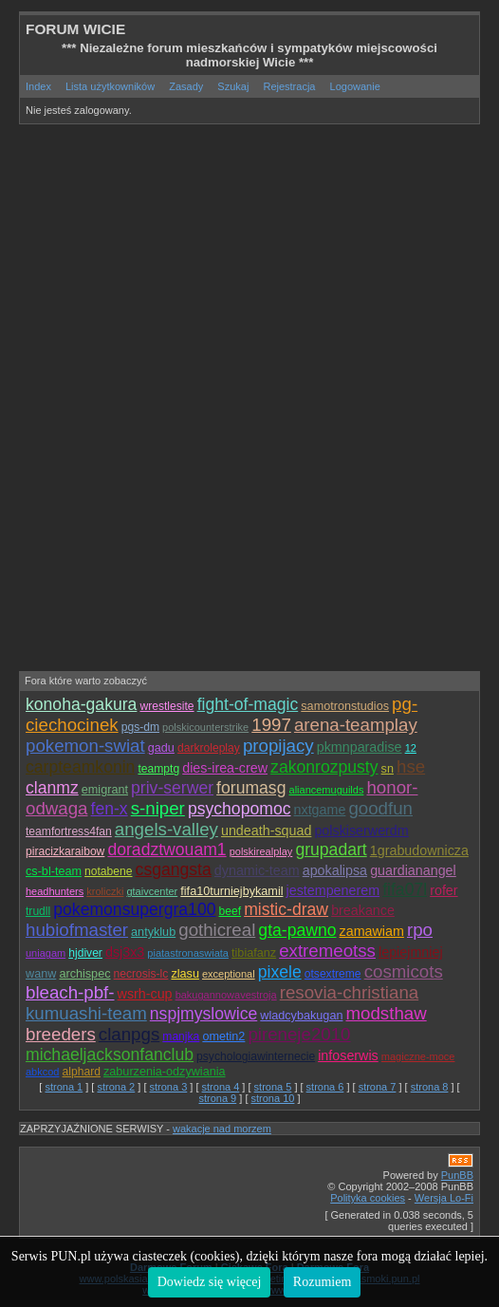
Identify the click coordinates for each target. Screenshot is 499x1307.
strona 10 (273, 1098)
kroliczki (104, 891)
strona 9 (217, 1098)
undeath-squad (266, 830)
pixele (280, 971)
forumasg (251, 787)
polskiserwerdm (361, 830)
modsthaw (386, 1013)
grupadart (330, 849)
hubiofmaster (77, 930)
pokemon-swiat (85, 746)
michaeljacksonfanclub (110, 1054)
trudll (38, 911)
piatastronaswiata (188, 953)
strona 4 (221, 1086)
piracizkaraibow (65, 851)
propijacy (278, 746)
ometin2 (223, 1036)
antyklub (153, 932)
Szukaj (233, 86)
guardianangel (413, 870)
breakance (363, 910)
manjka (180, 1036)
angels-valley (166, 829)
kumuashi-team (86, 1013)
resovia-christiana (349, 992)
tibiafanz (253, 953)
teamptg (158, 768)
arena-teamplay (355, 725)
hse (411, 766)
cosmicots (403, 971)
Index (38, 86)
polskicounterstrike (205, 727)
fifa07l (404, 889)
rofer (443, 890)
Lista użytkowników (110, 86)
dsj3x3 (124, 952)
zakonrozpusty (324, 766)
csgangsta (174, 869)
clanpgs (129, 1034)
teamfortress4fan (69, 831)
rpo (420, 930)
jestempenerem (333, 890)
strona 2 (116, 1086)
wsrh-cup (145, 993)
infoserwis (348, 1055)
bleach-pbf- (70, 992)
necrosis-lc (141, 973)
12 (410, 748)
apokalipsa (335, 870)
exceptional (228, 974)
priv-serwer (172, 787)
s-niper (158, 808)
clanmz (52, 787)
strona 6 (325, 1086)
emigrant (105, 789)
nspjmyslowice (203, 1013)
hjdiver (85, 953)
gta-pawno (297, 930)
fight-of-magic (248, 704)
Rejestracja (289, 86)
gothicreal (216, 930)
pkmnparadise (359, 747)
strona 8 (430, 1086)
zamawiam (372, 931)
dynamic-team (257, 870)
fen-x (109, 808)
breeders (61, 1034)
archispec (84, 973)
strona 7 (378, 1086)
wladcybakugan (301, 1015)
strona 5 (273, 1086)
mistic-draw (286, 909)
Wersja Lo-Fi (444, 1198)
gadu (161, 748)
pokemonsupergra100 (134, 909)
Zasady (186, 86)
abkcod (42, 1071)
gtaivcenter (151, 891)
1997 (271, 725)
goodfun (380, 808)
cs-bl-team (54, 871)
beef (230, 911)
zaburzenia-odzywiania (164, 1071)
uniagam (45, 953)
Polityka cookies (367, 1198)
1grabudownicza (419, 850)
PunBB (457, 1175)
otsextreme (333, 973)
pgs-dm (140, 727)
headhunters (54, 891)
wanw (41, 973)
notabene (108, 871)
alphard (82, 1071)
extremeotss (327, 951)
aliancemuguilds (326, 789)
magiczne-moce (418, 1056)
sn (387, 768)
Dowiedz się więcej (209, 1282)
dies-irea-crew (225, 767)
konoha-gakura (81, 704)
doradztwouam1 (166, 849)
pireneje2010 (299, 1034)
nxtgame (320, 809)
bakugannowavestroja (226, 994)
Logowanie (355, 86)
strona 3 (169, 1086)
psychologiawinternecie (255, 1056)
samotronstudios (345, 706)
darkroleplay (208, 748)
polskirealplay (261, 851)
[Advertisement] (259, 268)
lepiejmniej (411, 952)
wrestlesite (166, 706)
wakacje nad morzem (222, 1128)
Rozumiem (322, 1282)
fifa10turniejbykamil (231, 891)
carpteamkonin (80, 766)
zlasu (185, 973)
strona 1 (64, 1086)
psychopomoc (239, 808)
